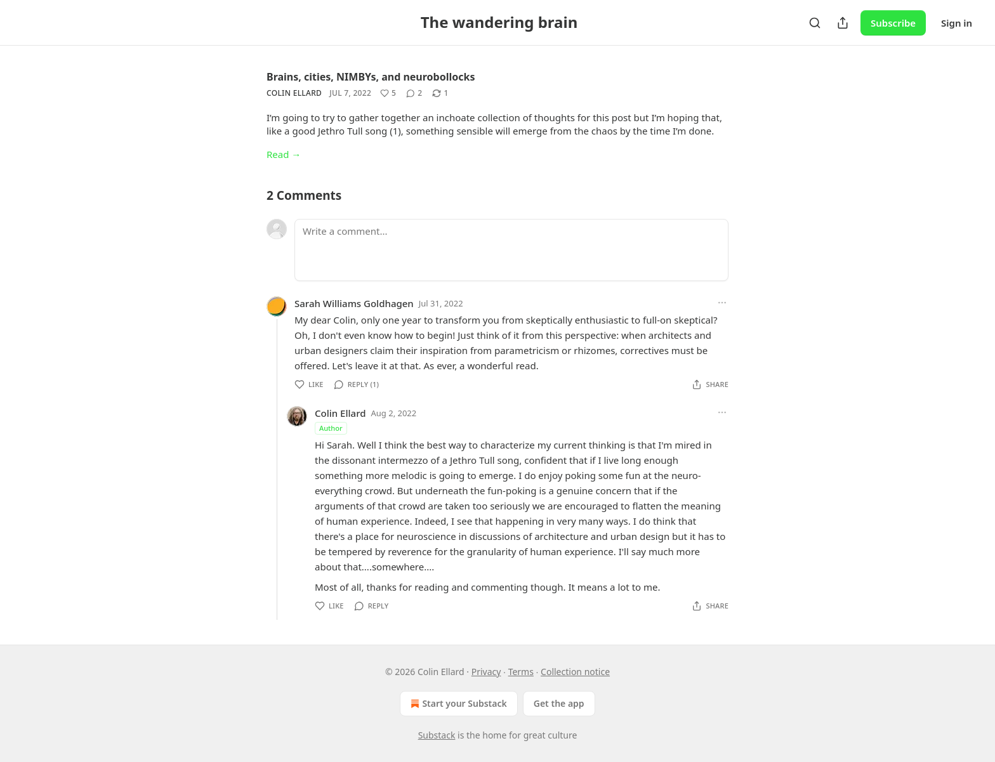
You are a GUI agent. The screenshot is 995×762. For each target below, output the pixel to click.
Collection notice (575, 672)
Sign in (956, 22)
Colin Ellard (294, 93)
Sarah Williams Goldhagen (354, 303)
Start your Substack (457, 704)
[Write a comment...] (511, 250)
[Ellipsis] (722, 302)
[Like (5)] (388, 93)
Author (331, 428)
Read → (284, 154)
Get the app (559, 703)
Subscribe (893, 22)
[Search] (814, 23)
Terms (521, 672)
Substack (437, 735)
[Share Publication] (842, 23)
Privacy (486, 672)
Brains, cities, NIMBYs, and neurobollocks (371, 77)
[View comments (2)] (414, 93)
